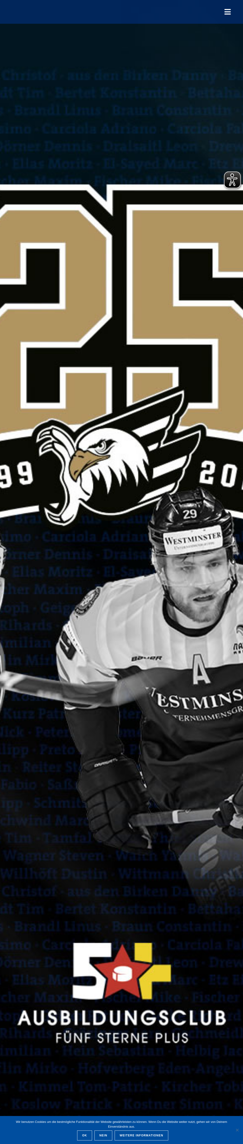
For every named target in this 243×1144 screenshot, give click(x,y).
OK (84, 1135)
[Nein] (237, 1130)
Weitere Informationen (141, 1135)
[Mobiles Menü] (227, 12)
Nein (103, 1135)
